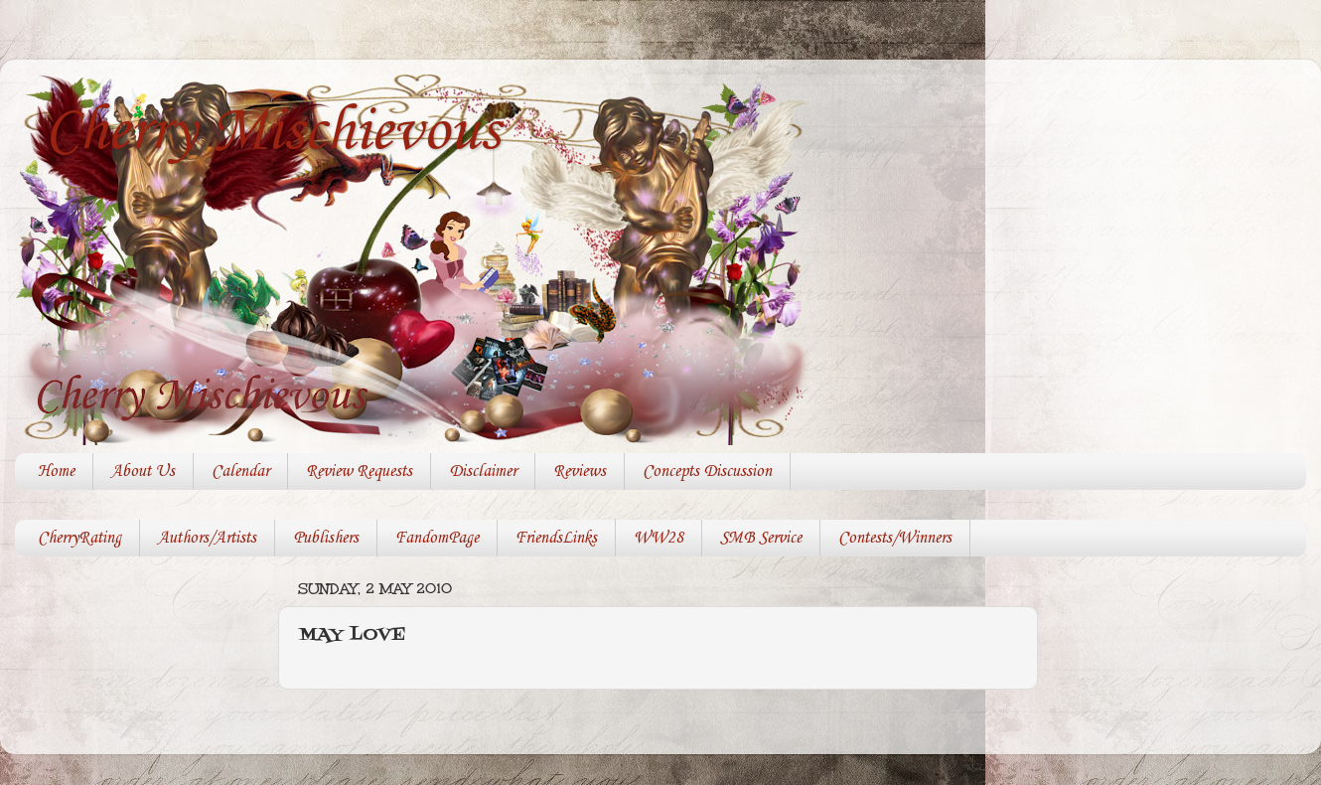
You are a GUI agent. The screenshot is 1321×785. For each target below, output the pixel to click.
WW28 (658, 538)
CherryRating (79, 538)
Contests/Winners (895, 538)
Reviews (579, 471)
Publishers (326, 538)
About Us (143, 471)
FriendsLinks (556, 538)
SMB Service (761, 538)
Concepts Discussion (707, 471)
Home (56, 471)
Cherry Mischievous (272, 132)
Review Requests (359, 471)
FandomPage (437, 538)
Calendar (240, 471)
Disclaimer (482, 471)
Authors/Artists (207, 538)
